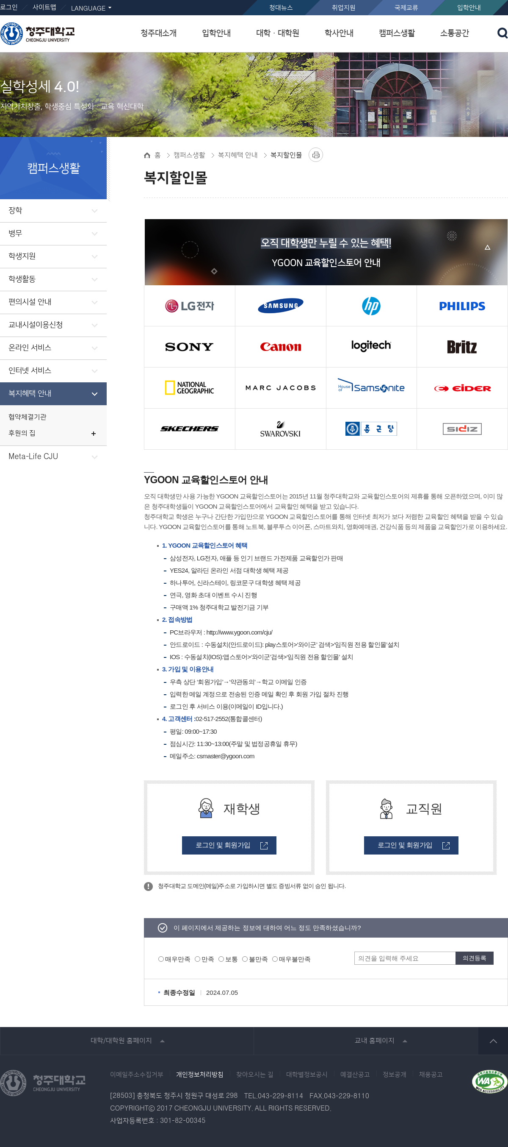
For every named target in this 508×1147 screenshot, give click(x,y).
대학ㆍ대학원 (277, 33)
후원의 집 (22, 433)
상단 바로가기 (493, 1041)
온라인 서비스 (29, 348)
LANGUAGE (88, 8)
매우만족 (177, 959)
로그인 (9, 7)
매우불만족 (295, 959)
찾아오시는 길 (254, 1075)
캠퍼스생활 (397, 33)
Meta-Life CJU (33, 457)
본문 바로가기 (254, 0)
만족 (208, 959)
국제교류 (406, 7)
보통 (231, 959)
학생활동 (22, 279)
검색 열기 (502, 33)
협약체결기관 (27, 417)
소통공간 (454, 33)
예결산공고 (355, 1075)
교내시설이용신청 (35, 325)
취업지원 (344, 7)
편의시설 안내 (29, 302)
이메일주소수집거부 (136, 1075)
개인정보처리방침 (200, 1075)
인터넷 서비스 (29, 371)
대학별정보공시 (307, 1075)
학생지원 (22, 256)
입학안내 (469, 7)
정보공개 (394, 1075)
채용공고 (431, 1075)
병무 (15, 233)
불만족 (258, 959)
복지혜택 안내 (29, 394)
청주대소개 (159, 33)
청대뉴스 (281, 7)
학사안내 (339, 33)
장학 (15, 210)
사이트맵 (44, 7)
